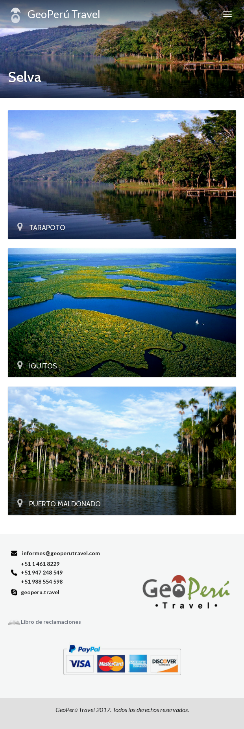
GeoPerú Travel (54, 15)
